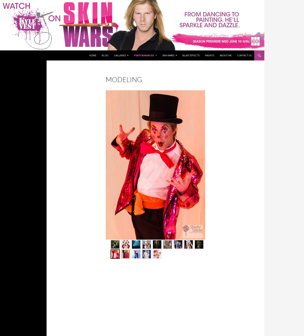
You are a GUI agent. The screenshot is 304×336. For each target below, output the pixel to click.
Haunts (209, 55)
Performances (144, 55)
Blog (105, 55)
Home (92, 55)
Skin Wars (168, 55)
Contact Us (244, 55)
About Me (226, 55)
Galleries (120, 55)
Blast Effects (191, 55)
